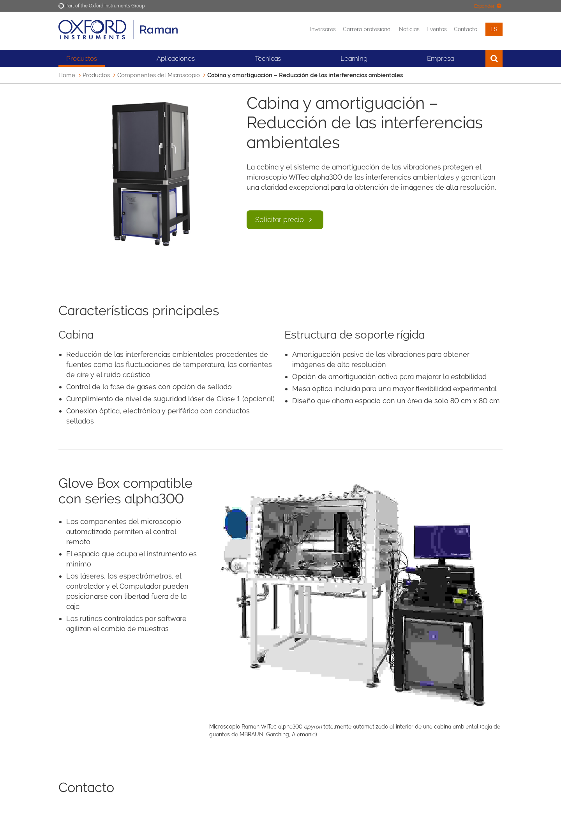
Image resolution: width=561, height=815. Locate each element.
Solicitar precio (285, 219)
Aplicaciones (176, 58)
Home (66, 75)
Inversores (323, 29)
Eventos (437, 29)
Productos (81, 58)
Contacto (465, 29)
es (493, 29)
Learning (353, 58)
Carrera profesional (367, 29)
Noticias (409, 29)
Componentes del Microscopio (158, 75)
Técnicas (268, 58)
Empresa (440, 58)
